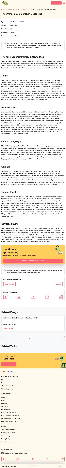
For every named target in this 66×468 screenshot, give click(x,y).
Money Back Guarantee (8, 433)
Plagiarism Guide (6, 380)
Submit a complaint (7, 442)
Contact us (4, 406)
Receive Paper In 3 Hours (33, 261)
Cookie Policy (5, 436)
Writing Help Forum (7, 389)
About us (4, 397)
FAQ (2, 400)
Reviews (4, 403)
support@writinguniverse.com (15, 453)
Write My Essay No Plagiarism (10, 418)
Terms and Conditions (8, 430)
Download (9, 284)
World (12, 32)
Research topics (6, 383)
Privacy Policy (5, 439)
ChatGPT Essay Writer (8, 386)
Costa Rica (14, 36)
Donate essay (5, 409)
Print (58, 284)
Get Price (8, 364)
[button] (29, 338)
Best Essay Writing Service (9, 422)
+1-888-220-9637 (10, 450)
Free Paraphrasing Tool (8, 412)
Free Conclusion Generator (10, 415)
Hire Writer (56, 3)
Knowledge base (9, 376)
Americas (13, 25)
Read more (8, 328)
